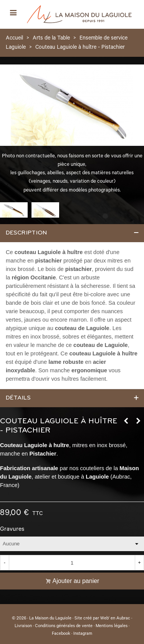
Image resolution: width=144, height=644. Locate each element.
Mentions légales (111, 626)
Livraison (23, 626)
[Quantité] (72, 562)
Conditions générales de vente (64, 626)
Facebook (61, 634)
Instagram (82, 634)
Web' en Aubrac (115, 618)
